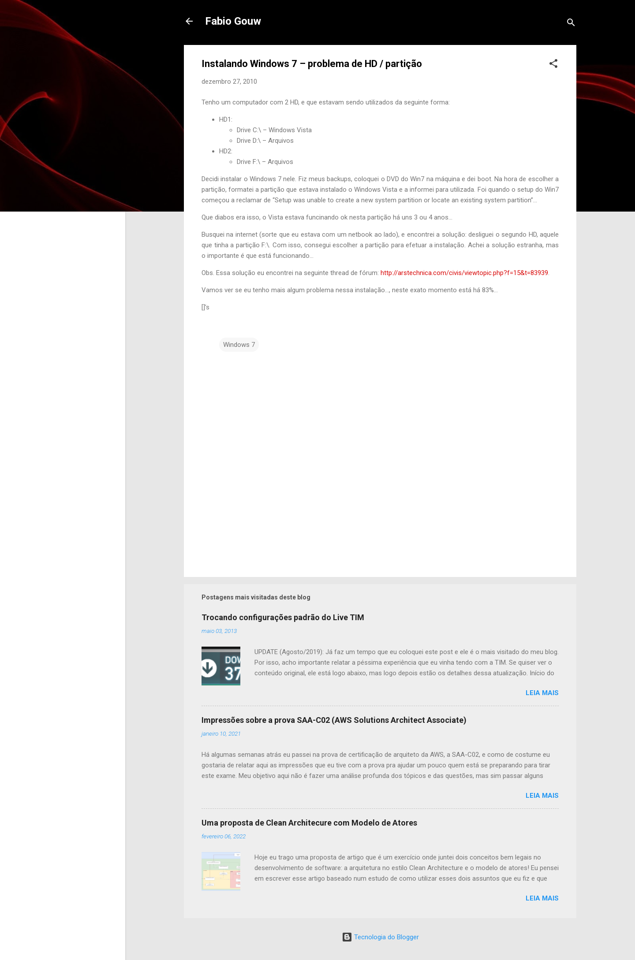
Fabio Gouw (233, 21)
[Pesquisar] (571, 24)
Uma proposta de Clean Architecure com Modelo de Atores (309, 822)
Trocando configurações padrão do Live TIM (283, 617)
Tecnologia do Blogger (380, 937)
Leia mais (542, 693)
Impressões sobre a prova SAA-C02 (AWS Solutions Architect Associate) (334, 720)
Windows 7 (239, 345)
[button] (553, 65)
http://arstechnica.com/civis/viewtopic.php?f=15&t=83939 (464, 273)
